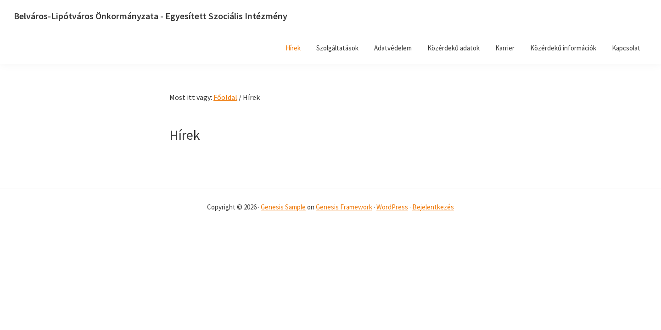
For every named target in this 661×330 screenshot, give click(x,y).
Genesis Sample (283, 207)
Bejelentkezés (433, 207)
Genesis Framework (344, 207)
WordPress (392, 207)
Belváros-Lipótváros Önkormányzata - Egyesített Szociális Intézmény (150, 16)
